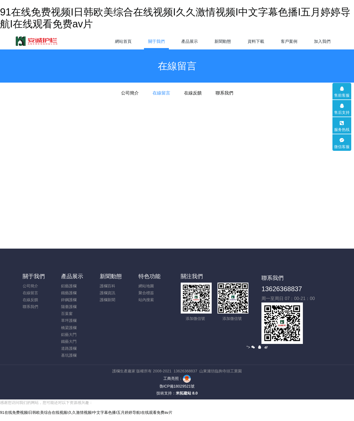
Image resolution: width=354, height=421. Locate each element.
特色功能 (149, 276)
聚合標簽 (146, 293)
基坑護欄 (69, 355)
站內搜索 (146, 300)
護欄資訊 (107, 293)
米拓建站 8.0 (187, 393)
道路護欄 (69, 348)
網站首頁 (123, 41)
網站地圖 (146, 286)
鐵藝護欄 (69, 293)
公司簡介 (130, 93)
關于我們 (34, 276)
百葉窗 (67, 313)
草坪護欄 (69, 320)
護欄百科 (107, 286)
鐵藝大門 (69, 341)
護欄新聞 (107, 300)
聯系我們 (224, 93)
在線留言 (161, 93)
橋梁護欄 (69, 327)
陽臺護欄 (69, 306)
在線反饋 (193, 93)
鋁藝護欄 (69, 286)
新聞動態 (111, 276)
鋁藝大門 (69, 334)
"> (251, 347)
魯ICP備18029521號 (177, 386)
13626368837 (281, 289)
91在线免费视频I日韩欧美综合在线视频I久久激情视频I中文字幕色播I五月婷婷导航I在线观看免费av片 (86, 418)
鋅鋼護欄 (69, 300)
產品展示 (72, 276)
